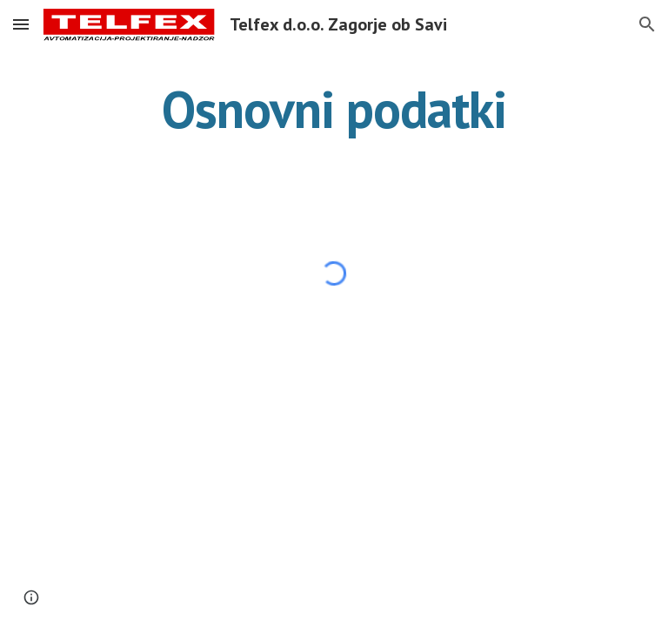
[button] (21, 24)
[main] (333, 109)
